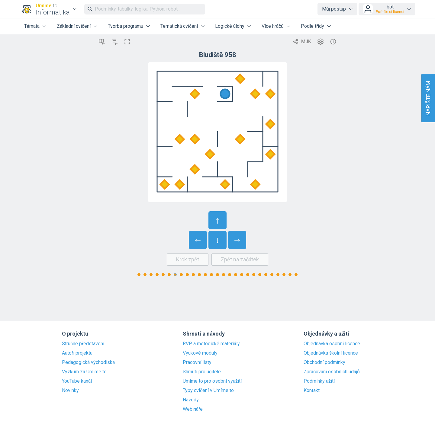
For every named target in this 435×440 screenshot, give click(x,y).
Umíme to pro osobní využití (212, 381)
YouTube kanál (77, 381)
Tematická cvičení (179, 26)
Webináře (193, 409)
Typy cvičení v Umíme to (208, 390)
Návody (191, 400)
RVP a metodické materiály (211, 343)
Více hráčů (273, 26)
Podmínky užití (319, 381)
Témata (32, 26)
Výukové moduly (200, 353)
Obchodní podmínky (324, 362)
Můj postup (334, 9)
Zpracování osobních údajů (332, 372)
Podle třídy (312, 26)
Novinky (70, 390)
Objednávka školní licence (331, 353)
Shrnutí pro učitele (202, 372)
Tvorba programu (125, 26)
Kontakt (312, 390)
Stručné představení (83, 343)
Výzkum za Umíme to (84, 372)
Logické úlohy (229, 26)
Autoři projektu (77, 353)
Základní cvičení (74, 26)
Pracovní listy (197, 362)
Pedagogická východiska (88, 362)
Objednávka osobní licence (332, 343)
